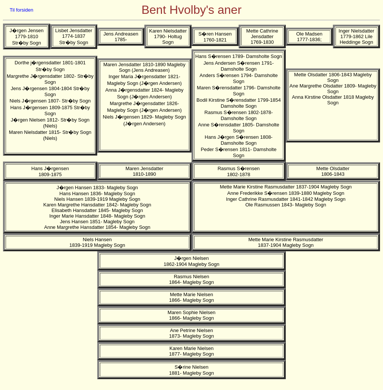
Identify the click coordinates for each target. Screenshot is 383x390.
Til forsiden (21, 10)
